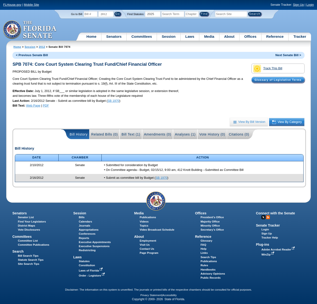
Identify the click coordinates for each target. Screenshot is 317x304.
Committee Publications (33, 244)
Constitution (87, 265)
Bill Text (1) (131, 134)
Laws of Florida (91, 270)
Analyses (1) (185, 134)
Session (169, 36)
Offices (250, 36)
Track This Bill (267, 68)
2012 (42, 46)
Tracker (299, 36)
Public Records (210, 277)
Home (91, 36)
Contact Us (147, 248)
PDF (46, 105)
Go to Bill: (77, 14)
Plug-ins (262, 244)
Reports (84, 238)
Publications (148, 217)
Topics (144, 225)
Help (203, 248)
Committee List (28, 240)
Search (18, 251)
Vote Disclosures (29, 229)
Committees (141, 36)
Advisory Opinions (212, 273)
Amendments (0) (157, 134)
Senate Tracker (268, 225)
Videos (144, 221)
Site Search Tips (28, 263)
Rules (204, 265)
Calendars (85, 221)
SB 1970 (113, 101)
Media (209, 36)
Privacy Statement (151, 295)
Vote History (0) (212, 134)
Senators (114, 36)
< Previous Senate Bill (32, 55)
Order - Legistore (92, 275)
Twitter (263, 217)
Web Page (33, 105)
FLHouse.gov (12, 4)
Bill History (79, 134)
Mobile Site (31, 4)
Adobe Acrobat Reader (278, 249)
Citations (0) (239, 134)
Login (310, 4)
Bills (81, 217)
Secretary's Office (212, 229)
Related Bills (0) (104, 134)
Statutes (84, 261)
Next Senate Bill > (288, 55)
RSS (268, 217)
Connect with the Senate (275, 213)
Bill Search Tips (28, 255)
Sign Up (298, 4)
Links (204, 252)
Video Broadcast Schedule (157, 229)
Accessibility (169, 295)
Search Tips (208, 257)
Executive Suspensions (94, 246)
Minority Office (210, 225)
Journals (84, 225)
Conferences (87, 233)
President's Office (212, 217)
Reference (275, 36)
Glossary (206, 240)
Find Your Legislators (32, 221)
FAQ (203, 244)
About (229, 36)
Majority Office (210, 221)
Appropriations (89, 229)
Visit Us (145, 244)
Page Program (149, 252)
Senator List (26, 217)
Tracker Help (269, 237)
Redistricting (87, 250)
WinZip (268, 254)
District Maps (26, 225)
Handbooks (208, 269)
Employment (148, 240)
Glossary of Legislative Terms (278, 79)
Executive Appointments (95, 242)
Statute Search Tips (31, 259)
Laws (190, 36)
